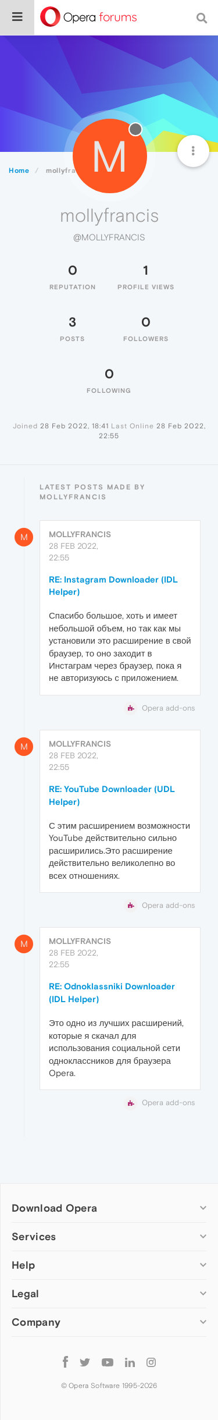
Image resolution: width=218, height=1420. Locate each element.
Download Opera (54, 1208)
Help (23, 1265)
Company (36, 1322)
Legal (26, 1293)
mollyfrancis (80, 534)
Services (34, 1236)
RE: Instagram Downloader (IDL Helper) (113, 585)
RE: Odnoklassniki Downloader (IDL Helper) (112, 992)
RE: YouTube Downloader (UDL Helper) (112, 795)
